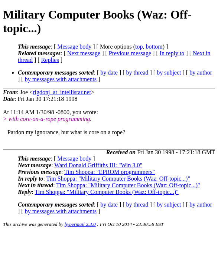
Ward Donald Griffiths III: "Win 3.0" (98, 165)
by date (109, 72)
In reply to (172, 53)
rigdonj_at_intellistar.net (62, 92)
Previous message (130, 53)
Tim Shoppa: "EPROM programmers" (109, 172)
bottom (154, 46)
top (139, 46)
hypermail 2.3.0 (80, 224)
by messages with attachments (61, 79)
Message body (74, 46)
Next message (83, 53)
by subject (169, 72)
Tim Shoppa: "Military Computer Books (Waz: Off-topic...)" (118, 178)
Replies (50, 60)
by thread (137, 72)
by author (200, 72)
